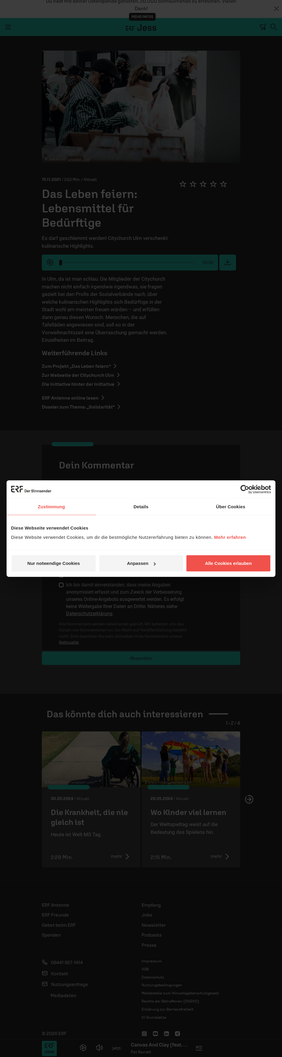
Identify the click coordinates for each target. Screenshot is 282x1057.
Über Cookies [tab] (230, 506)
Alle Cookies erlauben (228, 563)
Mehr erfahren (230, 537)
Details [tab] (141, 506)
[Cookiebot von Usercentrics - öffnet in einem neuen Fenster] (245, 489)
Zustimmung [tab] (51, 506)
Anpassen (141, 563)
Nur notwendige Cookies (53, 563)
